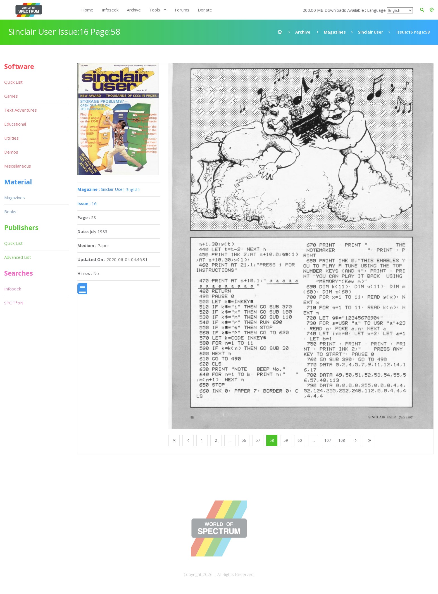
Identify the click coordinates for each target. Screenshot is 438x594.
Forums (182, 10)
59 (286, 440)
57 (258, 440)
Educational (15, 124)
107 (327, 440)
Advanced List (17, 257)
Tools (154, 10)
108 (341, 440)
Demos (11, 152)
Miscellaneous (17, 166)
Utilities (11, 138)
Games (11, 96)
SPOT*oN (13, 303)
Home (87, 10)
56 (244, 440)
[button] (432, 10)
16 (87, 203)
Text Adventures (20, 110)
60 (299, 440)
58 (272, 440)
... (230, 440)
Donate (205, 10)
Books (10, 211)
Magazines (335, 32)
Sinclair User (370, 32)
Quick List (13, 82)
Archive (134, 10)
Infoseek (110, 10)
